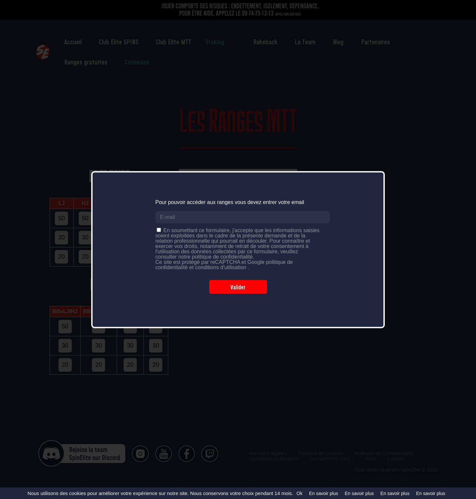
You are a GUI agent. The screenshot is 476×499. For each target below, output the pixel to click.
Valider (238, 286)
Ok (299, 493)
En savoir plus (323, 493)
